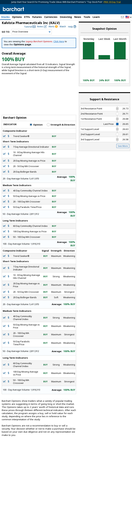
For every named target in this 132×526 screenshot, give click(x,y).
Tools (87, 17)
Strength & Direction (61, 126)
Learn (96, 17)
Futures (37, 17)
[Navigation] (31, 33)
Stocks (5, 17)
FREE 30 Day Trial (112, 2)
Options (17, 17)
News (77, 17)
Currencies (50, 17)
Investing (66, 17)
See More (123, 147)
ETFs (27, 17)
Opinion (36, 126)
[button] (128, 17)
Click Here (58, 42)
